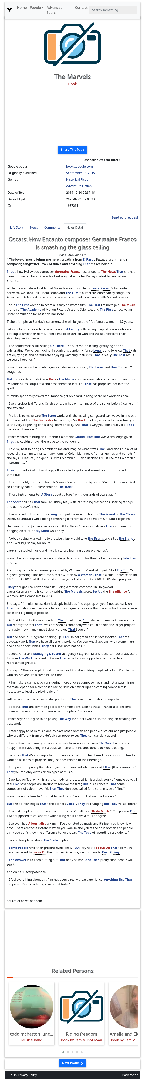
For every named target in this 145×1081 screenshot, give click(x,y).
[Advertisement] (72, 116)
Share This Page (72, 149)
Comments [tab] (52, 227)
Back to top (130, 1075)
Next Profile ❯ (72, 1063)
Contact (81, 7)
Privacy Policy (27, 1075)
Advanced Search (54, 10)
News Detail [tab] (75, 227)
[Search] (113, 10)
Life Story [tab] (17, 227)
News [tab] (34, 227)
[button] (63, 1052)
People (35, 7)
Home (22, 7)
